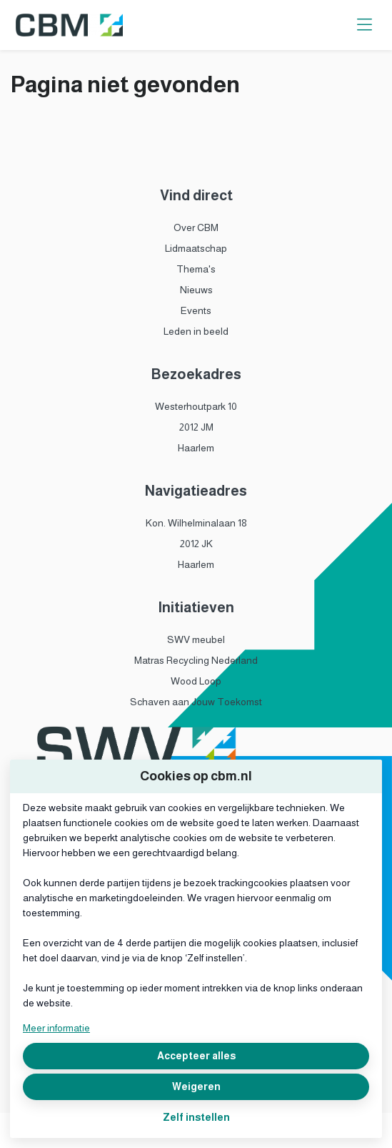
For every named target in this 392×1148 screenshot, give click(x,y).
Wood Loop (196, 681)
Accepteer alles (196, 1055)
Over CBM (196, 227)
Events (196, 310)
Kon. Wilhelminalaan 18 (196, 523)
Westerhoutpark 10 (196, 406)
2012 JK (196, 543)
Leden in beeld (196, 331)
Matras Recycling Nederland (196, 660)
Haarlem (196, 447)
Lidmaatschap (196, 248)
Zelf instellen (196, 1117)
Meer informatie (56, 1028)
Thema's (196, 269)
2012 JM (196, 427)
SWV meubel (196, 639)
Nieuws (196, 289)
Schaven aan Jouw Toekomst (196, 701)
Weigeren (196, 1086)
